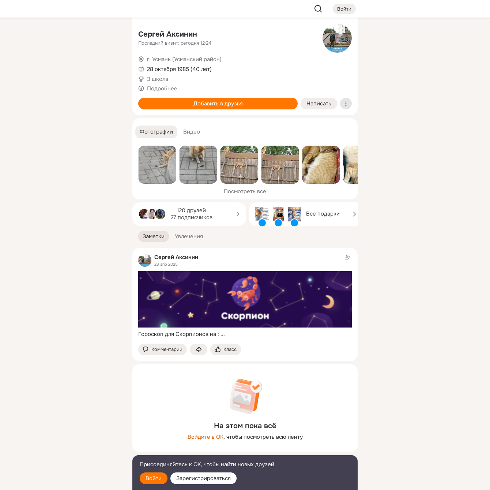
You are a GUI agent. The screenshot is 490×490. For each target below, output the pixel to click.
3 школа (157, 79)
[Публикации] (46, 67)
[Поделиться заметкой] (198, 350)
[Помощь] (46, 132)
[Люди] (78, 67)
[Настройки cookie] (78, 480)
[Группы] (110, 35)
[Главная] (46, 35)
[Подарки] (46, 99)
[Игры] (110, 99)
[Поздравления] (78, 99)
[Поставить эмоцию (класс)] (225, 350)
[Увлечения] (78, 35)
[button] (156, 132)
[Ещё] (78, 433)
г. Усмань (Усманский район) (184, 59)
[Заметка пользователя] (245, 296)
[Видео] (110, 67)
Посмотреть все (245, 191)
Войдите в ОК (205, 437)
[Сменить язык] (78, 449)
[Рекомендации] (78, 132)
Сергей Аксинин (167, 34)
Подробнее (162, 88)
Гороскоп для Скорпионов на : (178, 334)
